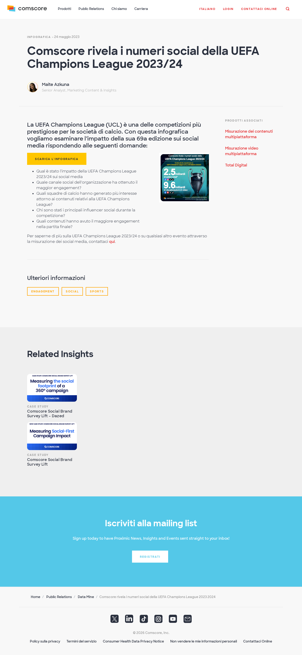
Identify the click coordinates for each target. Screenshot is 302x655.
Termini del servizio (81, 641)
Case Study (38, 406)
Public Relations (59, 597)
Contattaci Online (257, 641)
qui (112, 241)
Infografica (39, 37)
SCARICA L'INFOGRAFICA (57, 159)
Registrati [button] (150, 557)
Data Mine (86, 597)
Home (35, 597)
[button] (207, 11)
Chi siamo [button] (119, 9)
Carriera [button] (141, 9)
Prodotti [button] (64, 9)
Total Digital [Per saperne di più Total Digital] (236, 165)
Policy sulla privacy (45, 641)
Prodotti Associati (244, 120)
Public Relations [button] (91, 9)
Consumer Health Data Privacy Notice (133, 641)
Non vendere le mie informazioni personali (203, 641)
